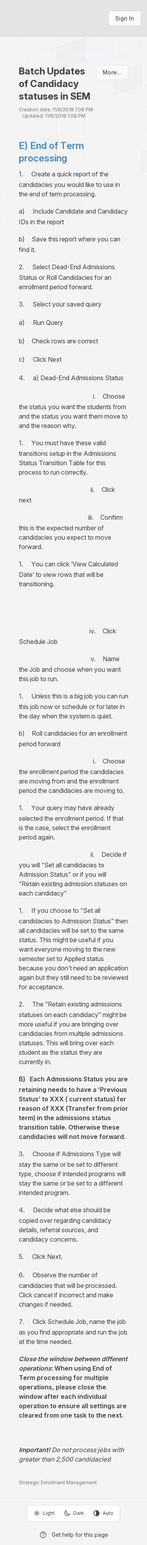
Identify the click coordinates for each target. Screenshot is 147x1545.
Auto (103, 1513)
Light (44, 1513)
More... (112, 72)
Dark (74, 1513)
